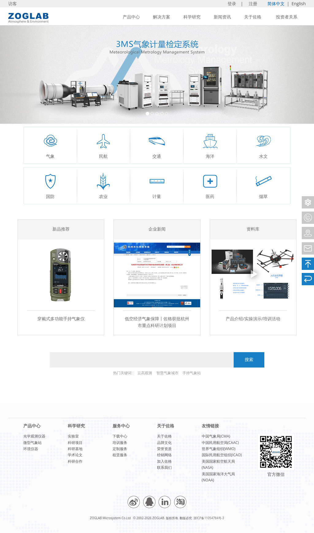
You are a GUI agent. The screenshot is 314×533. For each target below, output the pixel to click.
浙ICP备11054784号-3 (208, 518)
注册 (253, 3)
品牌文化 (164, 442)
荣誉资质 (164, 448)
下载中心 (120, 436)
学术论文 (75, 454)
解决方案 (161, 17)
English (299, 3)
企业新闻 (157, 229)
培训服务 (120, 442)
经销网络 (164, 454)
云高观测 (144, 372)
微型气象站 (32, 442)
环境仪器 (30, 448)
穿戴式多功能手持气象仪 (61, 318)
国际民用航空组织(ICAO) (222, 454)
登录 (232, 3)
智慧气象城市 (167, 372)
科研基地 (75, 448)
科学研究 (192, 17)
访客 (12, 3)
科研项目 (75, 442)
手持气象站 (191, 372)
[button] (23, 74)
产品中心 (131, 17)
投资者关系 (286, 17)
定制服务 (120, 448)
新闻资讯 (222, 17)
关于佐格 (252, 17)
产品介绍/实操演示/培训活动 (253, 318)
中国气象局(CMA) (216, 436)
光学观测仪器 (34, 436)
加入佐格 (164, 461)
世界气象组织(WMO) (219, 448)
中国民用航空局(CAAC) (220, 442)
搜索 (249, 359)
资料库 (253, 229)
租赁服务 (120, 454)
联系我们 (164, 467)
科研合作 (75, 461)
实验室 (73, 436)
